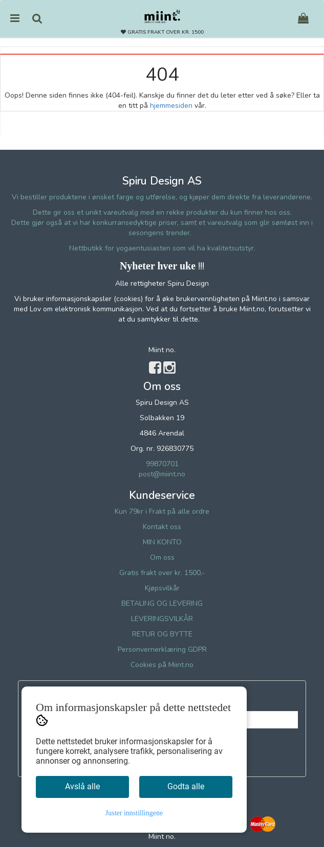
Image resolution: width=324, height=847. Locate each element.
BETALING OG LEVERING (162, 603)
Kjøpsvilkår (162, 588)
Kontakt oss (162, 527)
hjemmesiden (171, 105)
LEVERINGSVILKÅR (162, 619)
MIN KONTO (162, 542)
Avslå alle (82, 786)
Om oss (162, 557)
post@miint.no (162, 474)
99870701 (162, 464)
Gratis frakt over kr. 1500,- (162, 573)
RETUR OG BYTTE (162, 634)
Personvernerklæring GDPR (162, 649)
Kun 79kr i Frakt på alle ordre (162, 511)
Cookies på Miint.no (162, 665)
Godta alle (185, 786)
